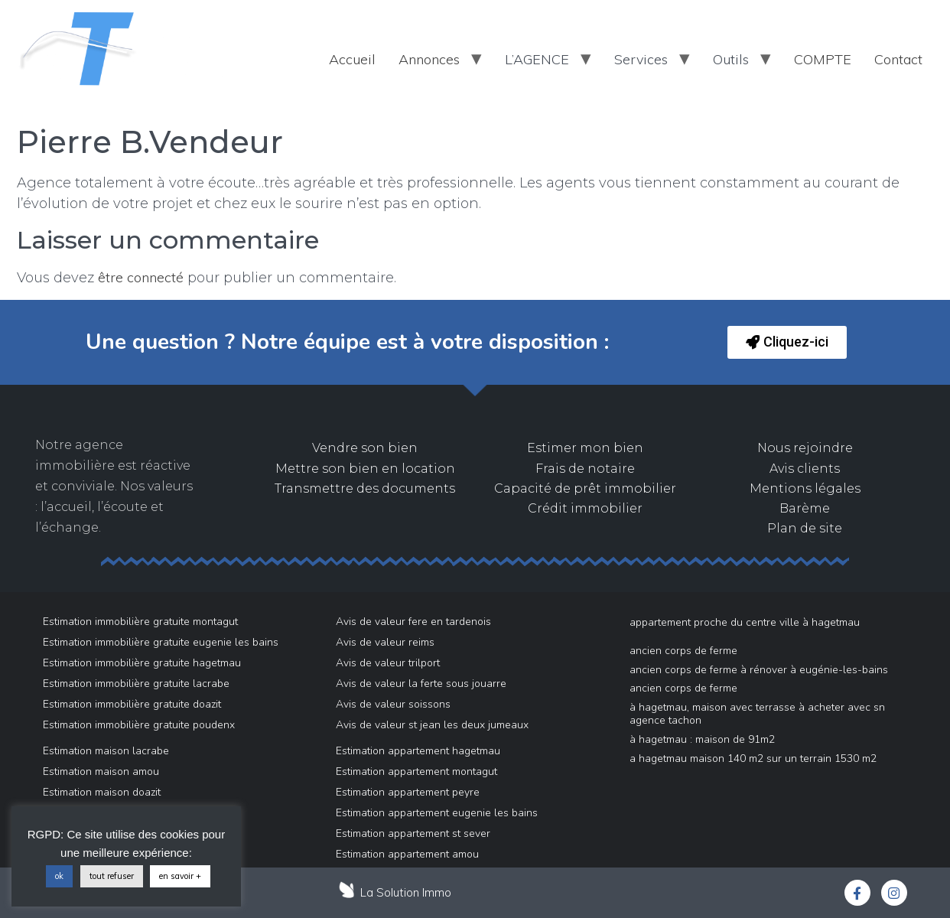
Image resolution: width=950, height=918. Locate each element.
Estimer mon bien (585, 448)
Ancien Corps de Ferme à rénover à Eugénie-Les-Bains (759, 669)
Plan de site (804, 528)
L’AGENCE (537, 59)
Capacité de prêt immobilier (585, 488)
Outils (731, 59)
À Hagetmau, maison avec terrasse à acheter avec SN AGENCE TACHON (757, 714)
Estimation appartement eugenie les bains (437, 813)
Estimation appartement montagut (416, 771)
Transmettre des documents (365, 488)
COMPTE (822, 59)
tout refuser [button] (111, 876)
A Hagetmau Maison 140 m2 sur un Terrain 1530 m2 (753, 758)
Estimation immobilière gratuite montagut (140, 621)
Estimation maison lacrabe (106, 751)
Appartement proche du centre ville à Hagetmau (745, 622)
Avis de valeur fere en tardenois (413, 621)
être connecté (141, 277)
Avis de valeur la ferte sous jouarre (421, 683)
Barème (804, 508)
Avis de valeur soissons (393, 704)
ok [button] (59, 876)
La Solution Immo (405, 892)
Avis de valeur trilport (388, 663)
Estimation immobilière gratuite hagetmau (142, 663)
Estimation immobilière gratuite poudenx (139, 725)
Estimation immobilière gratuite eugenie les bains (160, 642)
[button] (787, 342)
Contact (898, 59)
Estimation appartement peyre (408, 792)
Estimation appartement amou (407, 854)
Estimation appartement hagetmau (418, 751)
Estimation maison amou (101, 771)
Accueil (352, 59)
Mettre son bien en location (365, 468)
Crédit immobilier (585, 508)
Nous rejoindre (805, 448)
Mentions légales (805, 488)
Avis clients (804, 468)
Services (641, 59)
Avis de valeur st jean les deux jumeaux (432, 725)
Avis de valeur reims (385, 642)
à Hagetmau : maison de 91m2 (702, 739)
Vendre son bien (365, 448)
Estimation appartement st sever (413, 833)
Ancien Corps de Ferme (683, 650)
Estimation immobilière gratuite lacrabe (136, 683)
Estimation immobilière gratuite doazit (132, 704)
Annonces (429, 59)
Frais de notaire (585, 468)
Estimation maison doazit (102, 792)
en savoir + (180, 876)
